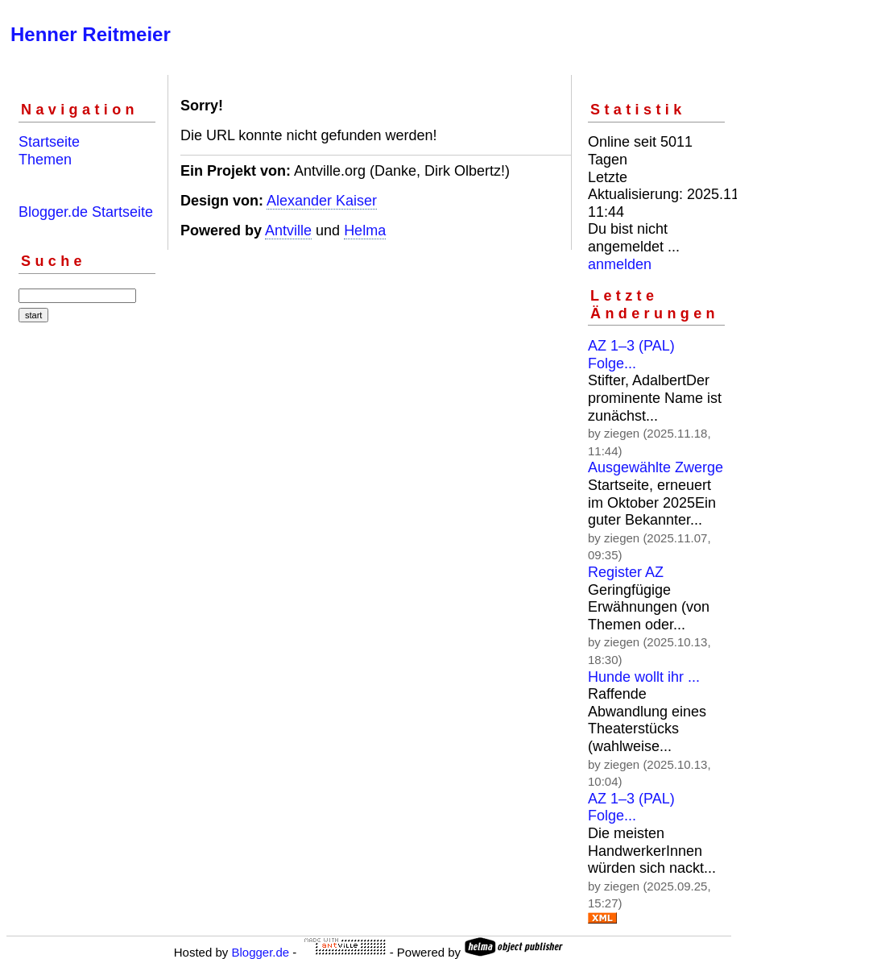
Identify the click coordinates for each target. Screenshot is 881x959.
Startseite (49, 142)
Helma (365, 230)
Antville (288, 230)
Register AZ (626, 572)
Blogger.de (260, 952)
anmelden (619, 264)
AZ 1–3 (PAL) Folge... (631, 355)
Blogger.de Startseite (86, 212)
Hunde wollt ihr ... (644, 677)
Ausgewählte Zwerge (655, 467)
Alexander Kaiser (322, 201)
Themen (45, 160)
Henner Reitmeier (90, 34)
